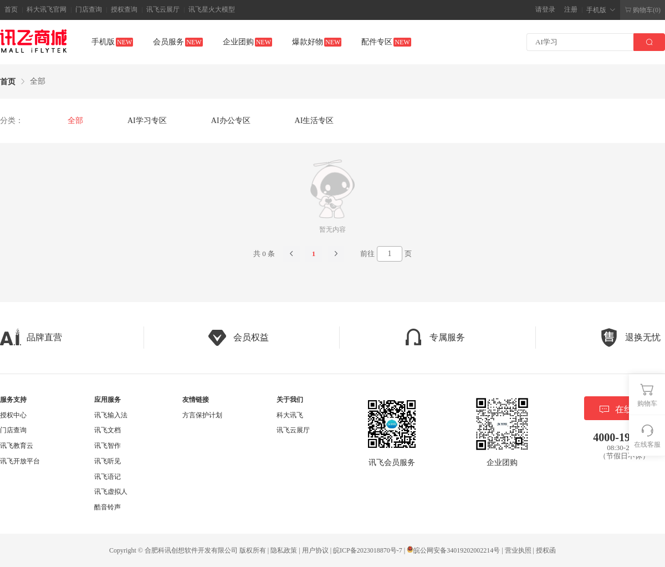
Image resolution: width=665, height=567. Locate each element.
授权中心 (13, 415)
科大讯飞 (290, 415)
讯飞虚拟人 (110, 492)
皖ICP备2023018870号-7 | (370, 550)
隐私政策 (283, 550)
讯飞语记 (107, 477)
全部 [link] (37, 81)
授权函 (546, 550)
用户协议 (315, 550)
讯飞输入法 (110, 415)
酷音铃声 (107, 507)
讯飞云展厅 (163, 9)
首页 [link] (8, 82)
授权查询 (124, 9)
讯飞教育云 (16, 445)
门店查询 (88, 9)
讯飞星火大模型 (211, 9)
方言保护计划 (202, 415)
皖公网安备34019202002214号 (453, 550)
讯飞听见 (107, 461)
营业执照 (518, 550)
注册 (570, 9)
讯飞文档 (107, 430)
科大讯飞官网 (46, 9)
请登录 (545, 9)
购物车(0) (643, 10)
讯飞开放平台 (20, 461)
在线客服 (624, 409)
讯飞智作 (107, 445)
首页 (11, 9)
